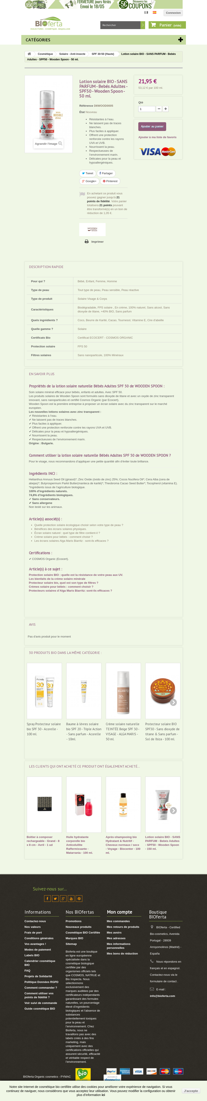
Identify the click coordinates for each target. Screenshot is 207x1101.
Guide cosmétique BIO (40, 1008)
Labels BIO (32, 955)
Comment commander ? (41, 987)
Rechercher (142, 25)
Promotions (73, 921)
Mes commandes (118, 921)
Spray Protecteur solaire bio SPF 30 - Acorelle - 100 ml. (44, 729)
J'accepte (191, 1091)
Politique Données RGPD (42, 982)
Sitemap (71, 944)
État (82, 112)
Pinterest (110, 181)
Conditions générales (39, 938)
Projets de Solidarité (38, 976)
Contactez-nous (35, 921)
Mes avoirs (114, 932)
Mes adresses (116, 938)
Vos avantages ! (35, 944)
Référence (86, 105)
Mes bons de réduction (122, 953)
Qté (140, 102)
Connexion (173, 12)
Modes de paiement (38, 949)
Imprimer (97, 241)
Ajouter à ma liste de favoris (157, 137)
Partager (106, 173)
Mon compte (119, 912)
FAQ (28, 970)
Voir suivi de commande (41, 1003)
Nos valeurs (33, 927)
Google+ (89, 181)
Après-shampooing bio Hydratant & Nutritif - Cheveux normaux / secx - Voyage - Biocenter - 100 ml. (123, 844)
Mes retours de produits (123, 927)
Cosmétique (45, 54)
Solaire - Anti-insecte (72, 54)
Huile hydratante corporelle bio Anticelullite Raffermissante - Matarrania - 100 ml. (79, 844)
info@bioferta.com (162, 996)
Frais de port (33, 932)
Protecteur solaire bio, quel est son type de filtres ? (63, 582)
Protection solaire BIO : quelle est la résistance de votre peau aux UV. (76, 575)
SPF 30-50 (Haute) (103, 54)
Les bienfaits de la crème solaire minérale (57, 578)
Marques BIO (74, 938)
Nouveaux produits (79, 927)
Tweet (87, 173)
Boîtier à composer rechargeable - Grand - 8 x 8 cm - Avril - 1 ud (43, 841)
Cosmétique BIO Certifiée (83, 932)
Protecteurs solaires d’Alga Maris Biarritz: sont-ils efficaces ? (70, 590)
